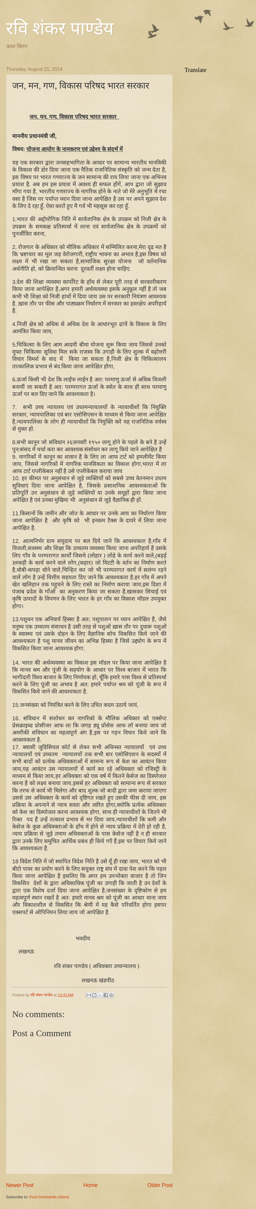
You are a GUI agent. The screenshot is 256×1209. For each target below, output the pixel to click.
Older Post (160, 1185)
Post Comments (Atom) (49, 1197)
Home (90, 1185)
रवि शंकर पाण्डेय (60, 28)
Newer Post (20, 1185)
